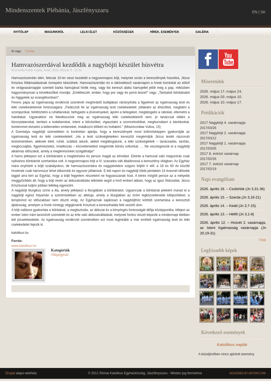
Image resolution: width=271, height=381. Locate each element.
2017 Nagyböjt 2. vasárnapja (223, 133)
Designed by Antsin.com (248, 373)
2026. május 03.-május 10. (221, 97)
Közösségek (123, 31)
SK (263, 12)
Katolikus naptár (232, 344)
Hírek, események (164, 31)
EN (254, 12)
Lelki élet (88, 31)
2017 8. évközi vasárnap (219, 154)
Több (262, 240)
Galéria (202, 31)
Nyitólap (21, 31)
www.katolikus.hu (23, 246)
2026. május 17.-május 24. (221, 91)
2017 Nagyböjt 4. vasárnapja (223, 123)
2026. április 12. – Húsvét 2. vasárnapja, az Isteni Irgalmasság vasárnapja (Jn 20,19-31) (233, 228)
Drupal (10, 373)
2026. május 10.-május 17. (221, 102)
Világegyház (60, 255)
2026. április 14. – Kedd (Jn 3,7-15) (228, 206)
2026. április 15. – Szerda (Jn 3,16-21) (230, 197)
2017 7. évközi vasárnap (219, 164)
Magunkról (54, 31)
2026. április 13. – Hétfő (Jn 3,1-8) (227, 214)
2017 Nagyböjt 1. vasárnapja (223, 143)
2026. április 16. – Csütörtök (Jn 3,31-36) (232, 189)
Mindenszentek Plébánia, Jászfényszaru (57, 10)
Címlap (29, 51)
